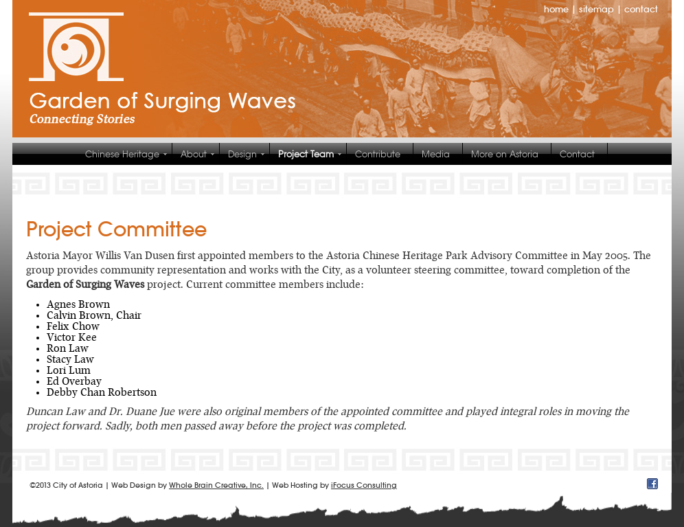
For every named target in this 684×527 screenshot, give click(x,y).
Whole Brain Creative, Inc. (216, 485)
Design (242, 153)
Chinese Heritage (122, 153)
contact (641, 9)
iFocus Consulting (364, 485)
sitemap (596, 9)
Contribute (377, 153)
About (194, 153)
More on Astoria (504, 153)
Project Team (306, 153)
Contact (577, 153)
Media (436, 153)
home (556, 9)
